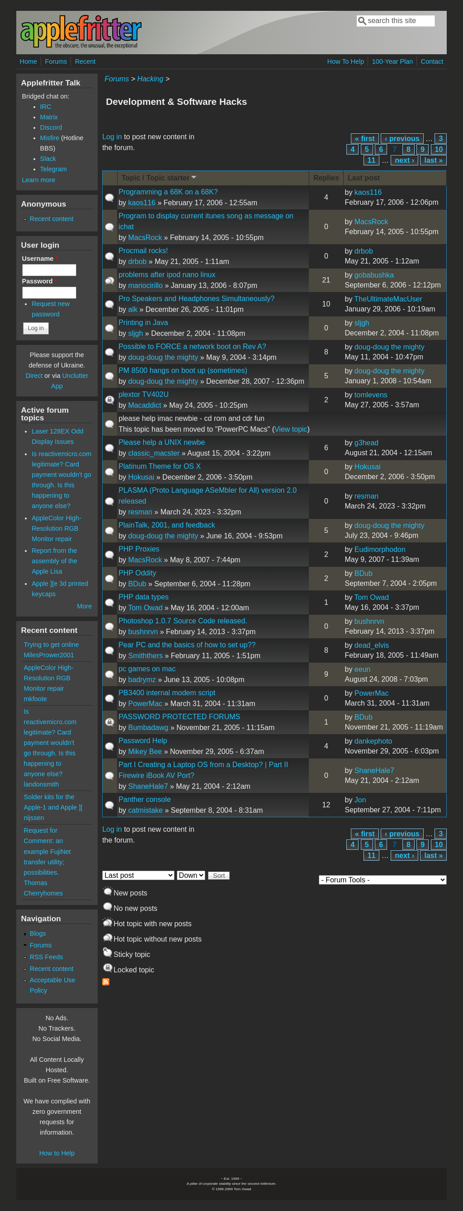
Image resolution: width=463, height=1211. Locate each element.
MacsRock (145, 237)
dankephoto (373, 741)
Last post (364, 178)
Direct (34, 375)
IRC (46, 106)
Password (39, 281)
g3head (366, 443)
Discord (51, 127)
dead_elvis (371, 645)
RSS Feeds (46, 957)
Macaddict (144, 405)
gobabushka (374, 275)
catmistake (145, 810)
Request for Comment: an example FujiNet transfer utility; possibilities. (47, 851)
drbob (137, 261)
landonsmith (41, 784)
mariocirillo (145, 285)
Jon (360, 800)
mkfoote (35, 698)
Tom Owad (145, 608)
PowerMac (145, 703)
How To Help (345, 61)
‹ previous (402, 138)
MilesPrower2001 (49, 655)
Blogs (38, 933)
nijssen (34, 817)
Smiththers (145, 656)
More (84, 606)
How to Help (57, 1153)
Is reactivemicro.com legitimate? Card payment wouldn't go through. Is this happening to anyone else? (50, 742)
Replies (326, 178)
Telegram (53, 169)
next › (404, 160)
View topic (290, 429)
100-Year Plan (392, 61)
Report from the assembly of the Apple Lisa (54, 561)
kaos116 (142, 203)
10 (439, 149)
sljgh (135, 333)
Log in (112, 137)
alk (132, 309)
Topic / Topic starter (160, 177)
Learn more (39, 180)
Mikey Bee (145, 751)
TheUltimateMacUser (388, 299)
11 (372, 160)
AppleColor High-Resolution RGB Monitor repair (56, 528)
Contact (432, 61)
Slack (48, 158)
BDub (137, 584)
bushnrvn (143, 632)
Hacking (150, 79)
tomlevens (370, 395)
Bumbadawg (148, 727)
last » (433, 160)
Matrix (49, 117)
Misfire (49, 137)
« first (365, 138)
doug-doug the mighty (163, 357)
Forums (56, 61)
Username (40, 258)
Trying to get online (51, 644)
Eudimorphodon (380, 549)
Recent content (52, 218)
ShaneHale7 (148, 786)
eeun (362, 669)
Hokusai (141, 477)
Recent (85, 61)
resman (140, 512)
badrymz (142, 679)
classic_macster (154, 453)
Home (28, 61)
